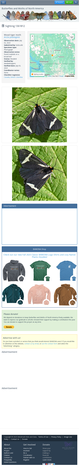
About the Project (7, 449)
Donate (25, 439)
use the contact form (49, 344)
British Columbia (17, 77)
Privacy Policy (56, 437)
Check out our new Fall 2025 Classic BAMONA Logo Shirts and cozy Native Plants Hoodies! (39, 255)
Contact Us (15, 439)
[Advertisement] (39, 226)
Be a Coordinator (27, 454)
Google (61, 76)
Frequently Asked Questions (10, 461)
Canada (7, 77)
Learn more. (47, 460)
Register (26, 460)
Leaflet (49, 76)
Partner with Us (29, 457)
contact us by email (31, 344)
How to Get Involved (27, 449)
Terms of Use (43, 437)
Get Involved (29, 444)
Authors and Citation (8, 454)
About (7, 444)
